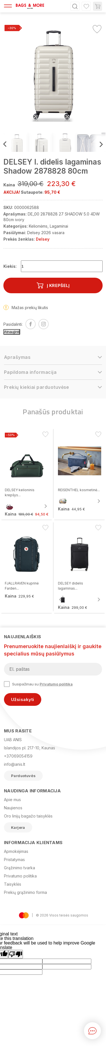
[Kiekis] (62, 266)
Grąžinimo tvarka (19, 867)
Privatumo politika (56, 684)
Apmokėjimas (16, 851)
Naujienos (13, 807)
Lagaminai (59, 226)
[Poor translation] (15, 954)
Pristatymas (14, 859)
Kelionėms (38, 226)
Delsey (42, 239)
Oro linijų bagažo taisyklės (28, 816)
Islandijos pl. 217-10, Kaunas (29, 747)
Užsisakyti (22, 699)
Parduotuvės (23, 775)
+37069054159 (18, 756)
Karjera (18, 827)
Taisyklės (12, 884)
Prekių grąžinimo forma (25, 892)
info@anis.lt (14, 764)
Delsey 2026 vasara (45, 232)
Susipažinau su (38, 684)
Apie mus (12, 799)
